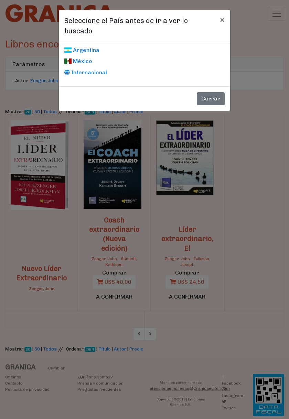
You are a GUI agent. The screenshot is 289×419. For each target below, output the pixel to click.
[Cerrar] (222, 19)
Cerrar (210, 98)
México (78, 61)
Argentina (81, 50)
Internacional (85, 72)
